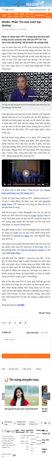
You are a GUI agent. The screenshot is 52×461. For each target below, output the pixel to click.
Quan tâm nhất (32, 333)
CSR (44, 452)
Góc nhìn (27, 448)
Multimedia (40, 15)
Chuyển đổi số (23, 437)
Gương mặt (28, 437)
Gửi (26, 356)
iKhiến (32, 435)
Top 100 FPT (45, 441)
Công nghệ (16, 15)
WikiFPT (39, 444)
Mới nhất (44, 333)
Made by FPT (23, 442)
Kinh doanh (10, 15)
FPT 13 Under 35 (48, 15)
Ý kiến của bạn (26, 344)
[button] (48, 396)
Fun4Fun (33, 439)
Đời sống (27, 442)
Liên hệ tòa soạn (7, 423)
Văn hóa (27, 15)
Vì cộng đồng (33, 444)
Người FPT (22, 15)
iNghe (44, 449)
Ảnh (37, 437)
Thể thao (32, 15)
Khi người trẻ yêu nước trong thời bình (21, 409)
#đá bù (38, 369)
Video (38, 433)
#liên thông (27, 369)
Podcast (39, 440)
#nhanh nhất (13, 369)
